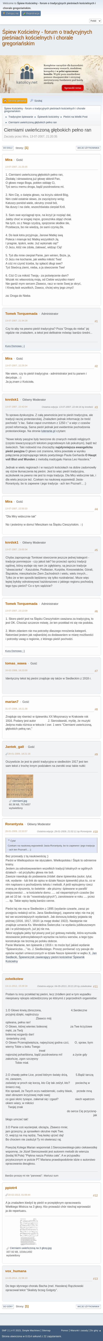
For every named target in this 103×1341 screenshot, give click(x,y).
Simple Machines (31, 1330)
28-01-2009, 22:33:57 (16, 831)
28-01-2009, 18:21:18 (19, 753)
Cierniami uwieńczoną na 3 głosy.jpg (29, 1248)
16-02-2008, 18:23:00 (16, 670)
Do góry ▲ (95, 1330)
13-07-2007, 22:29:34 (16, 365)
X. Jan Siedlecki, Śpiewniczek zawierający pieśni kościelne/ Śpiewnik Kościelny (51, 957)
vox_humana (15, 1271)
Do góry (8, 1307)
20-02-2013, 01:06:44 (19, 1194)
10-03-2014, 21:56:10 (16, 1278)
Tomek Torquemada (21, 313)
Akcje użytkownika (88, 148)
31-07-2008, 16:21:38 (16, 708)
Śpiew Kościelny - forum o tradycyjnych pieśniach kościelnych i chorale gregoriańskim (47, 37)
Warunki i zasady (79, 1330)
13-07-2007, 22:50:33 (16, 508)
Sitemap (46, 1330)
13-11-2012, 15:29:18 (16, 986)
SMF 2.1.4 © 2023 (11, 1330)
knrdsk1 (11, 399)
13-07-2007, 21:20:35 (16, 166)
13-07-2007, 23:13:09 (16, 610)
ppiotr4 (11, 1188)
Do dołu (7, 148)
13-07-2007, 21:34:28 (16, 320)
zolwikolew (14, 979)
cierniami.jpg (18, 800)
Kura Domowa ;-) (15, 346)
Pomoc (64, 1330)
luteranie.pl (48, 431)
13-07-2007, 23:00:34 (16, 549)
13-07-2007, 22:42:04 (16, 406)
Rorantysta (14, 824)
